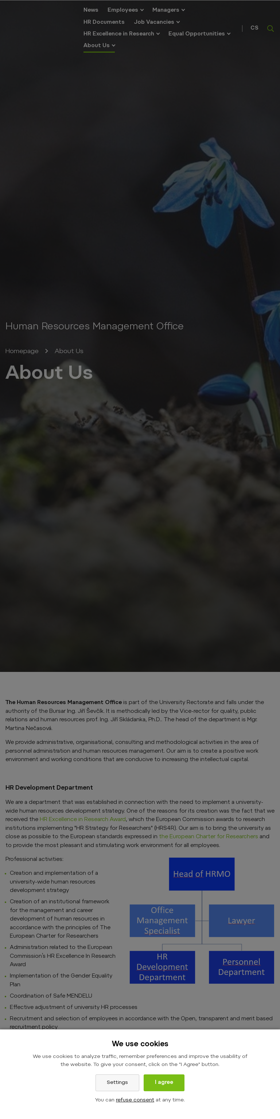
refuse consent (135, 1100)
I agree (164, 1082)
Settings (117, 1082)
